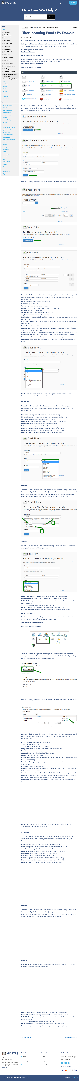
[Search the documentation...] (35, 16)
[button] (60, 2)
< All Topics (25, 27)
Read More (4, 1067)
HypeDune (75, 1077)
